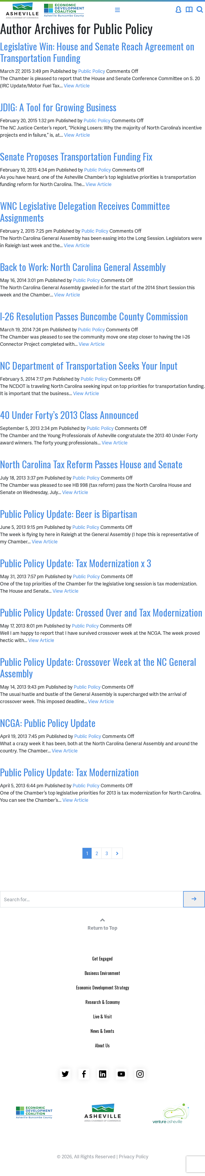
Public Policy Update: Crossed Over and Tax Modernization (101, 612)
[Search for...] (91, 899)
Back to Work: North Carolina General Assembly (83, 266)
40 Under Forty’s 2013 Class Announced (69, 414)
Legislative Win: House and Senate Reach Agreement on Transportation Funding (97, 52)
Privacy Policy (133, 1156)
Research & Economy (102, 1002)
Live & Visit (102, 1016)
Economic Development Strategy (102, 987)
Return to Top (102, 923)
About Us (102, 1045)
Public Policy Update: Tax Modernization (69, 772)
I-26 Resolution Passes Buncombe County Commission (94, 316)
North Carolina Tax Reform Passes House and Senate (91, 464)
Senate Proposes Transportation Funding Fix (76, 156)
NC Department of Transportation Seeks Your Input (89, 365)
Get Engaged (102, 958)
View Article (77, 85)
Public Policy (91, 71)
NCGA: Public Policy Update (48, 722)
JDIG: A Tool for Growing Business (58, 107)
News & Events (102, 1031)
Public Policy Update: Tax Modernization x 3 (75, 563)
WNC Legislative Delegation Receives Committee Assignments (85, 211)
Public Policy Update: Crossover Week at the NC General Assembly (98, 667)
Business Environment (102, 973)
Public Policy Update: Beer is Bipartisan (68, 513)
